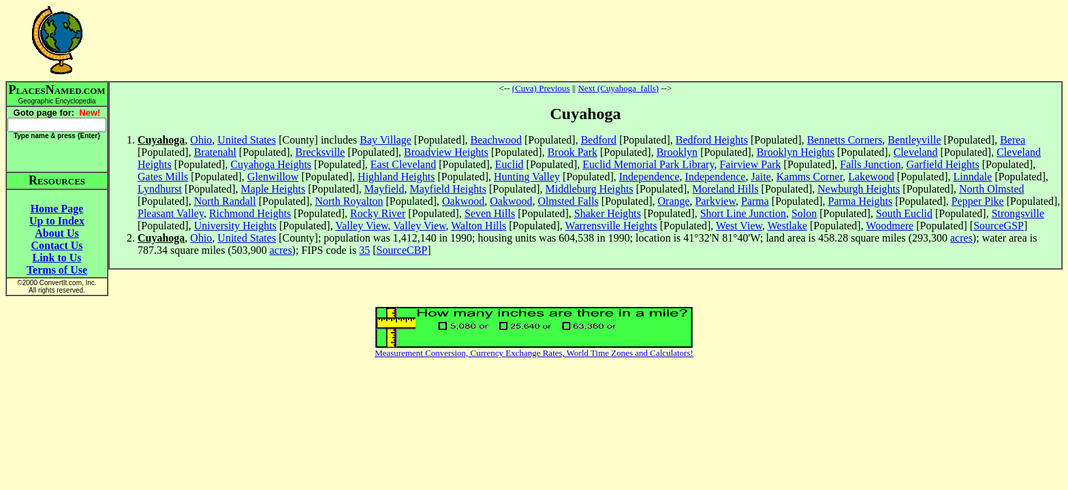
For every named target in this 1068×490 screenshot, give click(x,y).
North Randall (225, 201)
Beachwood (496, 140)
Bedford (598, 140)
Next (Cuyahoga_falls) (618, 88)
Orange (674, 201)
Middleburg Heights (589, 189)
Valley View (361, 225)
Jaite (760, 176)
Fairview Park (750, 164)
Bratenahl (215, 152)
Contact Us (57, 245)
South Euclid (904, 213)
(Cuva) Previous (541, 88)
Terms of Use (57, 270)
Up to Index (56, 221)
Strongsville (1018, 213)
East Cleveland (403, 164)
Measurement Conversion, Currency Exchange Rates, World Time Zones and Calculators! (534, 353)
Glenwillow (273, 176)
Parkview (715, 201)
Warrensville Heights (611, 225)
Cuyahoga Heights (270, 164)
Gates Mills (163, 176)
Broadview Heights (446, 152)
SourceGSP (998, 225)
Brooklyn (677, 152)
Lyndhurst (160, 189)
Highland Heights (396, 176)
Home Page (57, 208)
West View (739, 225)
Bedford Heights (712, 140)
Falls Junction (870, 164)
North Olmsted (991, 189)
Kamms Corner (809, 176)
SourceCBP (402, 250)
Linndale (973, 176)
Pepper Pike (978, 201)
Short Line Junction (743, 213)
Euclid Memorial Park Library (648, 164)
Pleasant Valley (171, 213)
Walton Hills (478, 225)
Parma (755, 201)
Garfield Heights (943, 164)
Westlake (787, 225)
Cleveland (916, 152)
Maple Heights (273, 189)
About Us (56, 233)
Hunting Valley (527, 176)
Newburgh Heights (858, 189)
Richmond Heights (250, 213)
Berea (1012, 140)
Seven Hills (490, 213)
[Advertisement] (586, 40)
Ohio (201, 140)
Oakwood (463, 201)
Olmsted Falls (568, 201)
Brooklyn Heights (795, 152)
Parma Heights (860, 201)
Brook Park (572, 152)
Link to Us (56, 257)
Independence (649, 176)
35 (364, 250)
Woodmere (889, 225)
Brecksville (320, 152)
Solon (804, 213)
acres (961, 238)
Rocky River (377, 213)
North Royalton (349, 201)
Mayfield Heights (448, 189)
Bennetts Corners (845, 140)
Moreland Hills (725, 189)
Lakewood (871, 176)
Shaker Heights (607, 213)
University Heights (235, 225)
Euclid (509, 164)
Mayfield (384, 189)
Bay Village (385, 140)
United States (246, 140)
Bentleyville (914, 140)
